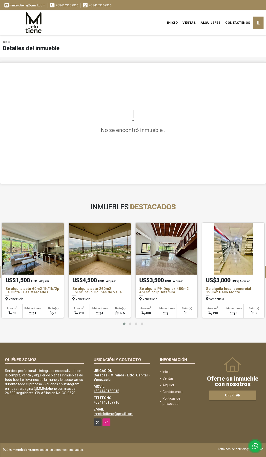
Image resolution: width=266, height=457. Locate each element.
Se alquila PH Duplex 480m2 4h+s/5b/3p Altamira (164, 290)
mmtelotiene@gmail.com (113, 414)
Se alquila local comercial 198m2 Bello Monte (228, 290)
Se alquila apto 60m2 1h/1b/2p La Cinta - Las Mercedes (32, 290)
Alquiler (168, 385)
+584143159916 (67, 5)
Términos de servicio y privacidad (241, 449)
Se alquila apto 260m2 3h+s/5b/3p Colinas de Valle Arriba (97, 292)
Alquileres (210, 22)
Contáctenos (237, 22)
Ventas (189, 22)
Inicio (172, 22)
